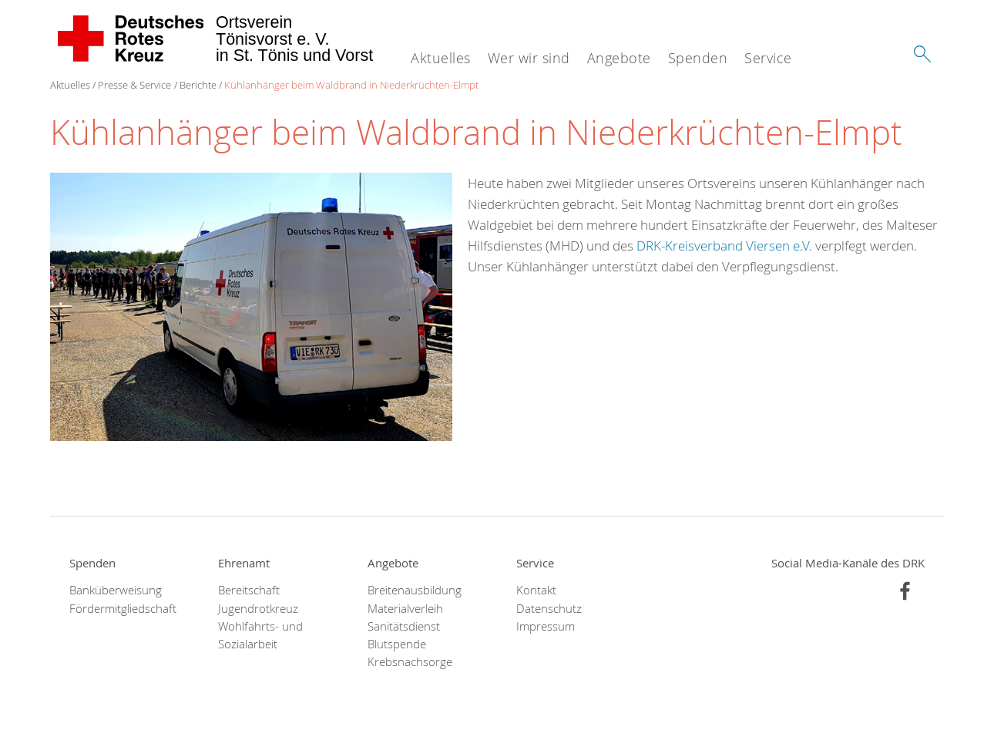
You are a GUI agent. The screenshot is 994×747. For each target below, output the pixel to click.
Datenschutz (549, 608)
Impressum (545, 626)
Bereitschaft (249, 590)
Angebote (619, 58)
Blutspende (397, 644)
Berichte (198, 85)
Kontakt (536, 590)
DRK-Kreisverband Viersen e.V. (724, 245)
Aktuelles (441, 58)
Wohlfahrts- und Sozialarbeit (260, 635)
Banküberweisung (115, 590)
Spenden (698, 58)
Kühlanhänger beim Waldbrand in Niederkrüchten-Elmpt (351, 85)
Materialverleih (405, 608)
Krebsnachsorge (410, 661)
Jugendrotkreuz (258, 608)
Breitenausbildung (415, 590)
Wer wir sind (529, 58)
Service (768, 58)
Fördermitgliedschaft (122, 608)
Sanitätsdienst (404, 626)
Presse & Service (134, 85)
